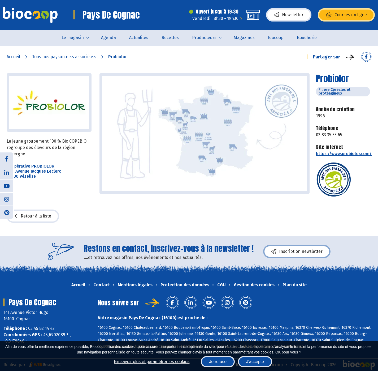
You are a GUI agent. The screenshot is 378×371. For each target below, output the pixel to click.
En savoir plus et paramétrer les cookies (152, 361)
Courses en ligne (346, 15)
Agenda (108, 37)
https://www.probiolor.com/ (344, 153)
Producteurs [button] (204, 37)
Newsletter (288, 15)
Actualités (138, 37)
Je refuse (218, 361)
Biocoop (276, 37)
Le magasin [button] (73, 37)
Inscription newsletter (297, 251)
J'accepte (255, 361)
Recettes (170, 37)
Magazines (244, 37)
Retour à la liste (33, 216)
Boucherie (307, 37)
